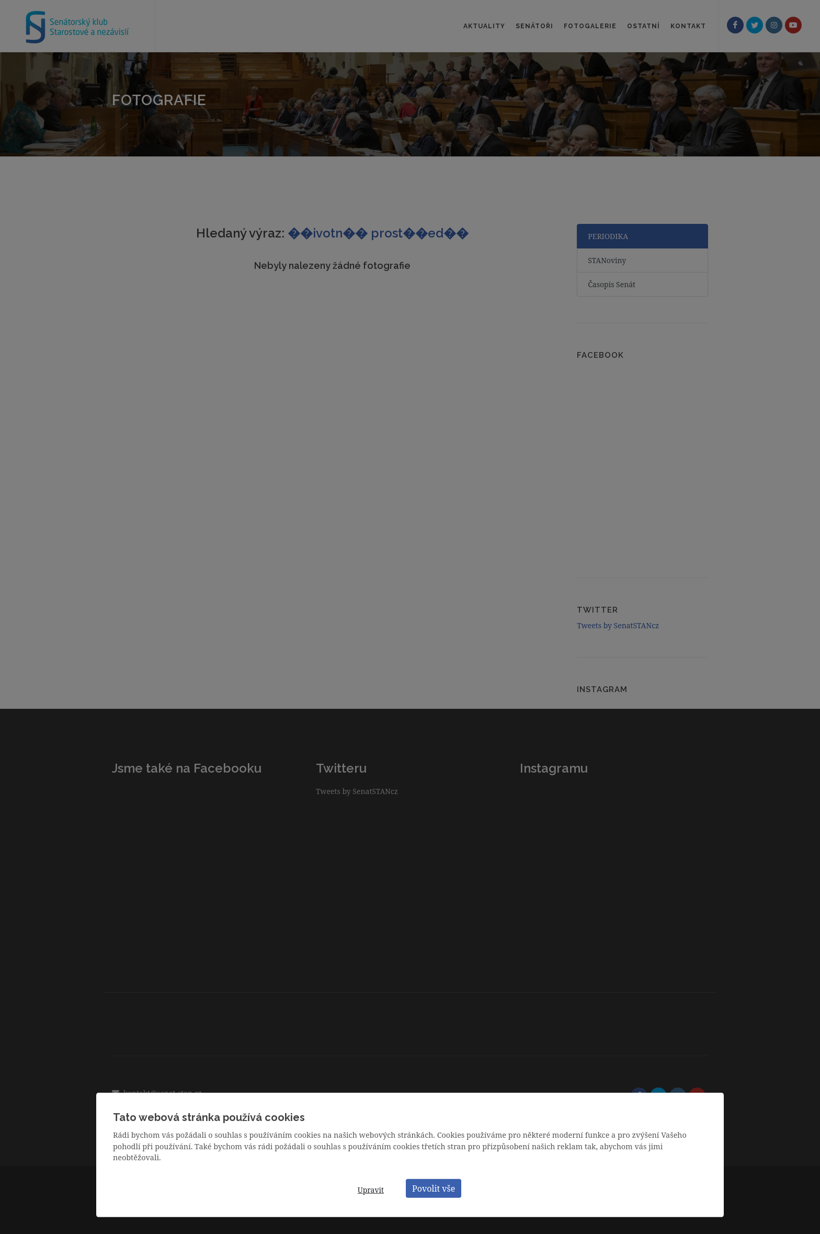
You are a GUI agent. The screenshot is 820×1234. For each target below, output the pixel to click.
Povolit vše (433, 1188)
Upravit (371, 1190)
